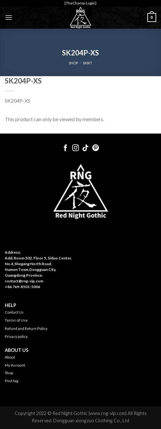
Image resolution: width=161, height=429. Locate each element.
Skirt (87, 63)
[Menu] (8, 17)
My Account (15, 365)
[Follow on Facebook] (65, 148)
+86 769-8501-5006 (22, 286)
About (10, 357)
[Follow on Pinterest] (95, 148)
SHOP (73, 63)
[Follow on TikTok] (85, 148)
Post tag (11, 380)
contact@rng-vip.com (24, 281)
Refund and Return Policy (26, 328)
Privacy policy (16, 336)
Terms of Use (16, 320)
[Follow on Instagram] (75, 148)
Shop (9, 372)
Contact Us (14, 312)
